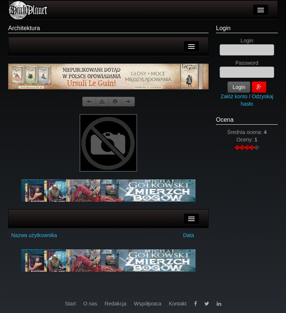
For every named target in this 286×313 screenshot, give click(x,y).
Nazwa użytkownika (34, 235)
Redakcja (115, 304)
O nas (90, 304)
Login (223, 28)
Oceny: (245, 140)
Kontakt (177, 304)
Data (188, 235)
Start (70, 304)
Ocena (224, 119)
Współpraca (147, 304)
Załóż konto (233, 96)
